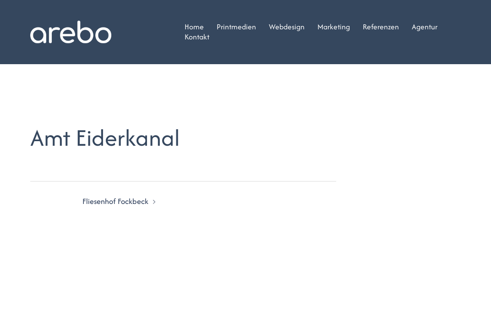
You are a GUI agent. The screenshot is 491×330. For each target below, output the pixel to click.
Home (194, 27)
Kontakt (197, 37)
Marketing (333, 27)
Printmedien (236, 27)
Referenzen (381, 27)
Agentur (424, 27)
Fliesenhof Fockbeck (115, 201)
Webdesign (287, 27)
